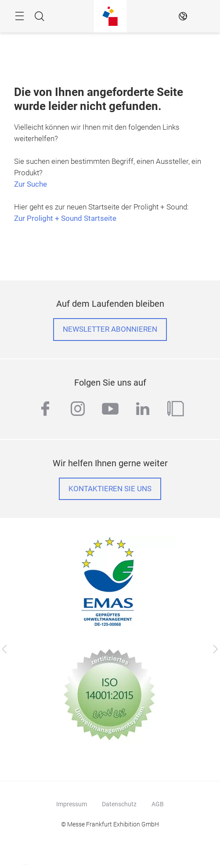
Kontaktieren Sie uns (110, 489)
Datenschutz (119, 804)
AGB (157, 804)
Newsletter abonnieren (110, 329)
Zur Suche (30, 184)
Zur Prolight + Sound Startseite (65, 218)
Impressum (71, 804)
